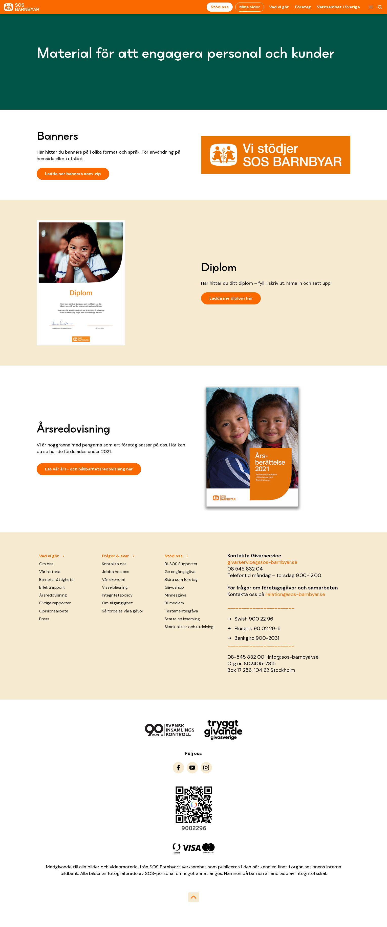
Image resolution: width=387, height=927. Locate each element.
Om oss (46, 563)
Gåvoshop (174, 587)
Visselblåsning (115, 587)
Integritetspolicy (117, 595)
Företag (303, 7)
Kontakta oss (114, 563)
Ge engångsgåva (180, 571)
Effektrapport (52, 587)
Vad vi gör (279, 7)
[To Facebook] (178, 767)
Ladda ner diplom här (230, 298)
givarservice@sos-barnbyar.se (262, 562)
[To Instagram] (206, 767)
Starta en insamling (182, 619)
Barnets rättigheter (57, 579)
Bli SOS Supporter (181, 563)
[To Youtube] (192, 767)
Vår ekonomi (113, 579)
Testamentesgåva (181, 611)
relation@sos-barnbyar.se (295, 594)
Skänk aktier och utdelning (189, 626)
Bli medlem (174, 603)
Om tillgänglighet (117, 603)
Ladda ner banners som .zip (73, 173)
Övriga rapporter (55, 603)
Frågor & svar (115, 556)
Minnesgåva (175, 595)
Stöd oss (220, 7)
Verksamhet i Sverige (338, 7)
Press (44, 619)
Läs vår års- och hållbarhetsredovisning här (89, 469)
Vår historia (49, 571)
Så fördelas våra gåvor (122, 611)
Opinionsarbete (53, 611)
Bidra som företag (181, 579)
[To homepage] (21, 7)
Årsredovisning (53, 595)
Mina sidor (249, 7)
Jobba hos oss (115, 571)
